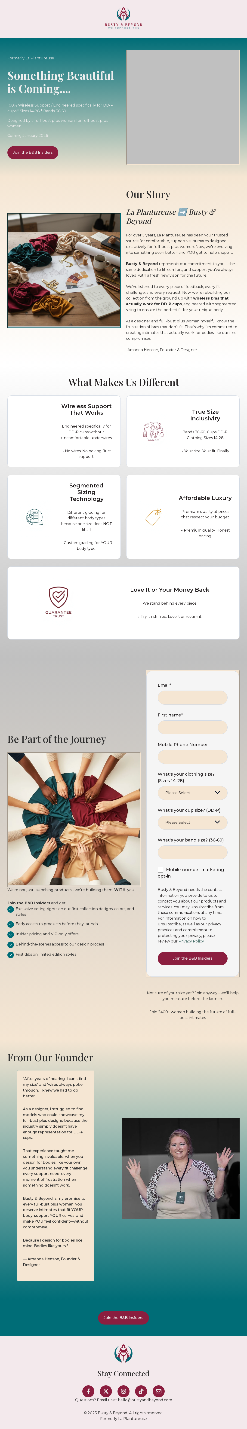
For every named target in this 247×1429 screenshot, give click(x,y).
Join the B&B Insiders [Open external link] (33, 152)
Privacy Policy (191, 941)
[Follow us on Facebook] (88, 1391)
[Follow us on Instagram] (123, 1391)
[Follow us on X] (106, 1391)
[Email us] (159, 1391)
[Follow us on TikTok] (141, 1391)
